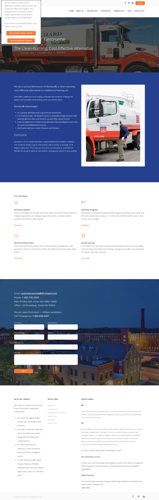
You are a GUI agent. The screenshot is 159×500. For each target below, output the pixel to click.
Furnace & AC (53, 416)
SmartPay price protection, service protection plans (28, 447)
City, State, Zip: (19, 343)
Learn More (85, 468)
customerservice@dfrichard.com (39, 293)
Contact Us (52, 419)
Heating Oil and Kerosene (57, 412)
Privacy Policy (53, 423)
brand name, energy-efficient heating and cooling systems (29, 436)
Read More (18, 225)
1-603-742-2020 (30, 297)
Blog (130, 11)
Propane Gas (53, 408)
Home (71, 11)
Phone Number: (19, 333)
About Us (51, 404)
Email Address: (53, 323)
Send (24, 369)
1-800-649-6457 (40, 316)
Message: (17, 353)
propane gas (22, 420)
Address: (51, 333)
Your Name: (18, 323)
